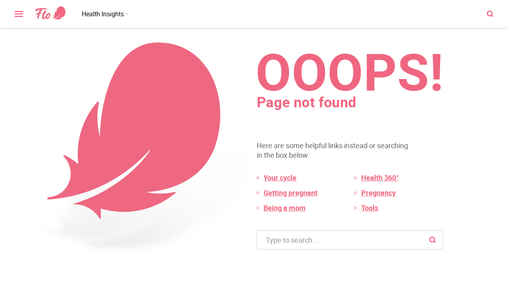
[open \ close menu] (19, 14)
